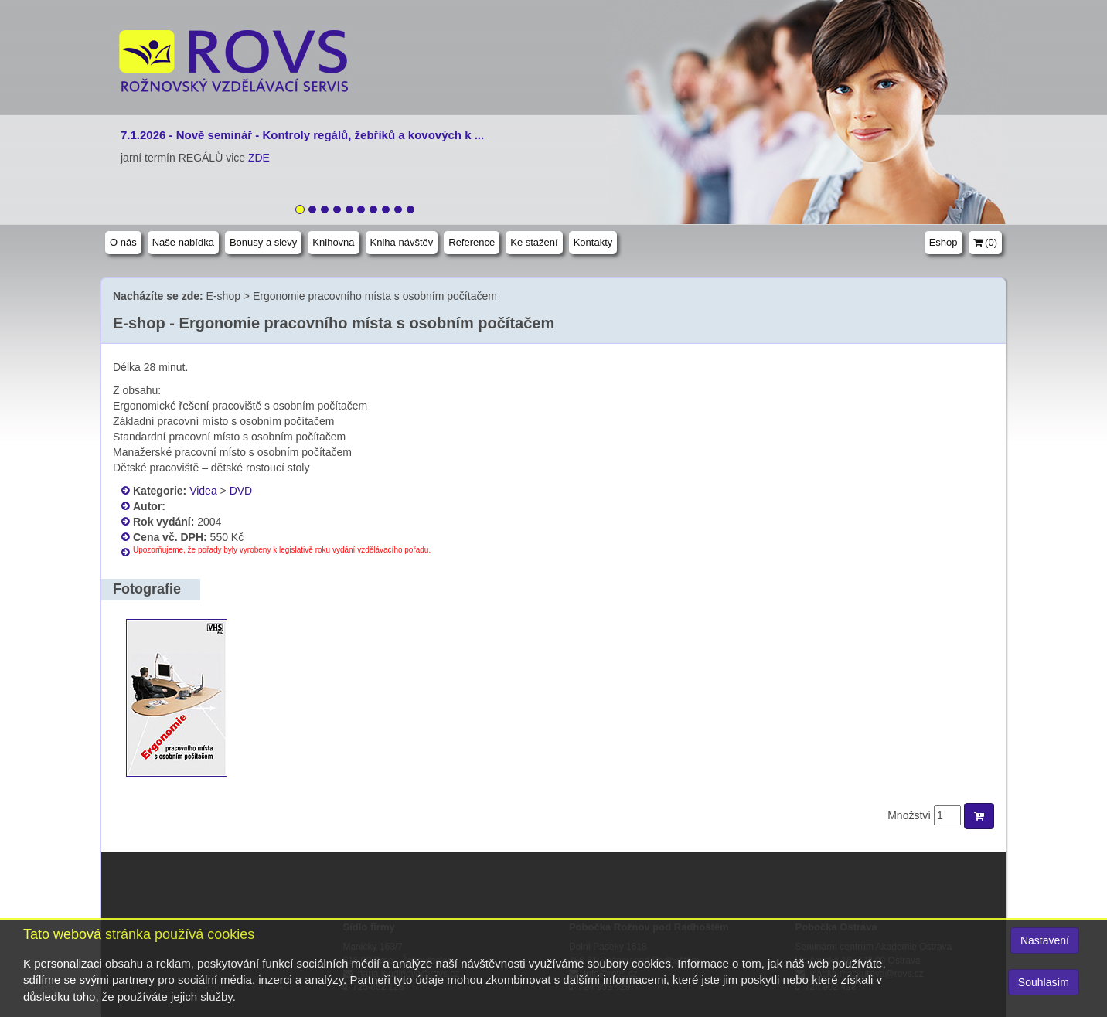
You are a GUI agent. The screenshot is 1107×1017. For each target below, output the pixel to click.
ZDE (259, 157)
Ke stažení (533, 242)
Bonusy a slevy (263, 242)
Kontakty (593, 242)
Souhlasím (1043, 982)
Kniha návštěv (402, 242)
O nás (123, 242)
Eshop (943, 242)
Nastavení (1044, 940)
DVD (241, 491)
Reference (471, 242)
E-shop (223, 296)
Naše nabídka (183, 242)
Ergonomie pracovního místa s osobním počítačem (375, 296)
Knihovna (333, 242)
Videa (203, 491)
